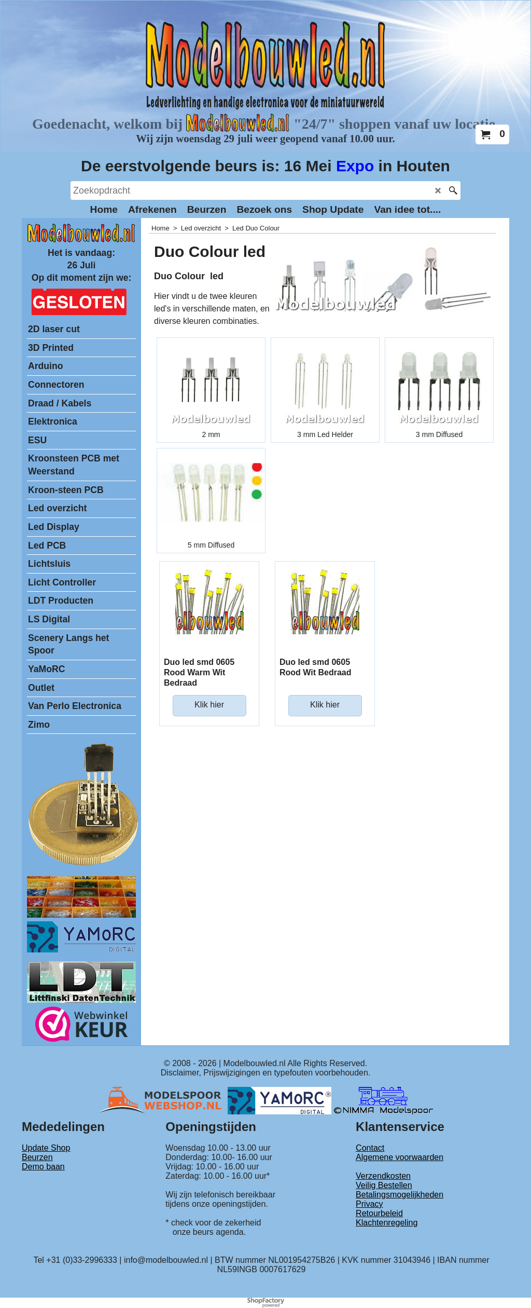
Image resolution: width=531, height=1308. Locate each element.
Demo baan (43, 1166)
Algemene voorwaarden (399, 1157)
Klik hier (209, 704)
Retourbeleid (379, 1213)
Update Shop (46, 1147)
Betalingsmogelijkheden (399, 1194)
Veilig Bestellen (384, 1185)
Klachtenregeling (386, 1222)
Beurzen (37, 1157)
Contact (370, 1147)
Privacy (369, 1204)
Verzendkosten (383, 1175)
